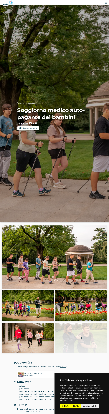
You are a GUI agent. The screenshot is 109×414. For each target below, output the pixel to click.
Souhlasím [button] (65, 406)
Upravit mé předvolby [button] (90, 406)
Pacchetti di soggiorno (26, 103)
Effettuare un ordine (28, 128)
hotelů (63, 367)
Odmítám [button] (76, 406)
